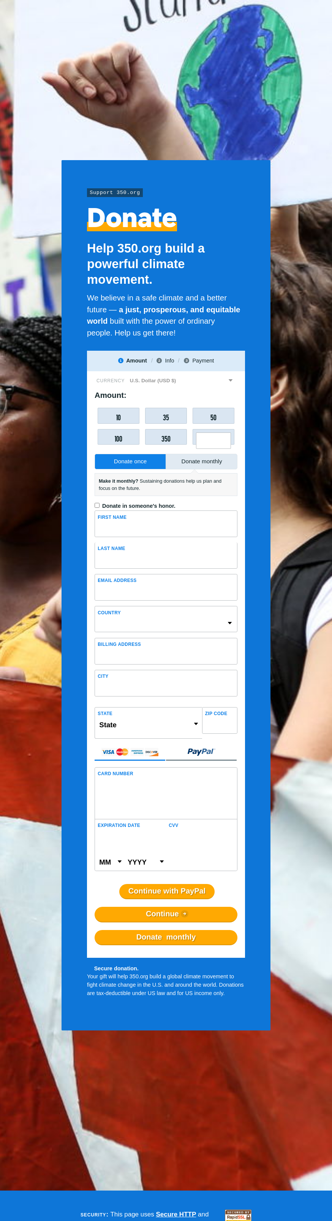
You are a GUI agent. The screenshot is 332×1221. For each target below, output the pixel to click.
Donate (166, 937)
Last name (111, 548)
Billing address (119, 644)
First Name (112, 517)
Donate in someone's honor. (138, 506)
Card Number (115, 773)
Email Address (117, 580)
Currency (110, 380)
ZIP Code (216, 713)
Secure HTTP (176, 1214)
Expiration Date (119, 825)
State (105, 713)
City (103, 676)
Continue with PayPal (167, 891)
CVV (174, 825)
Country (109, 612)
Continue (162, 914)
